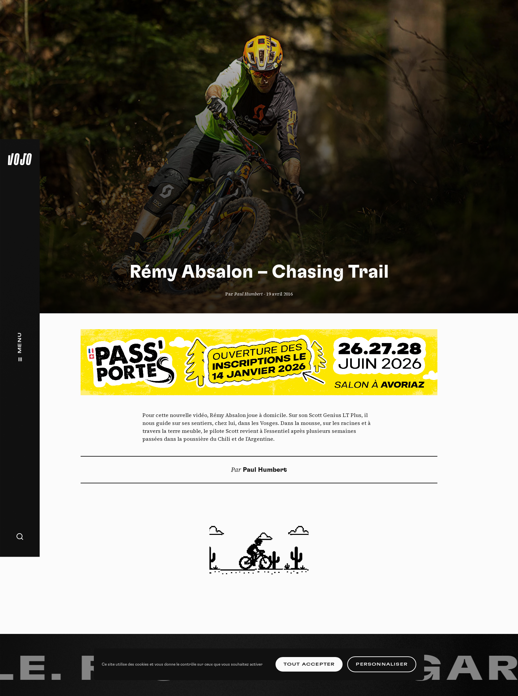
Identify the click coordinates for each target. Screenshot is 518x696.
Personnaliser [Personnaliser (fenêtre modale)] (382, 664)
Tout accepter (309, 664)
